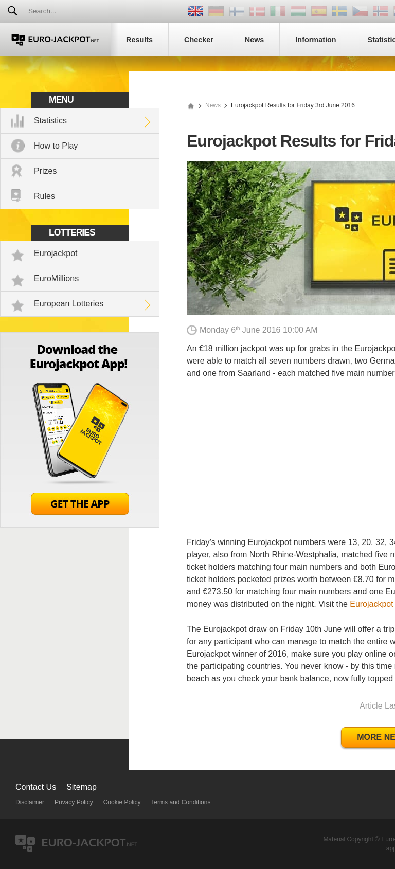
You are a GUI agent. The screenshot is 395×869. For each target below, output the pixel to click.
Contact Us (35, 787)
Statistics (50, 120)
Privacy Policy (74, 802)
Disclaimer (29, 802)
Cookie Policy (122, 802)
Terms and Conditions (180, 802)
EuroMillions (56, 278)
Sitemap (81, 787)
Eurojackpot (56, 253)
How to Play (56, 145)
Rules (44, 196)
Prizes (45, 171)
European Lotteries (68, 303)
